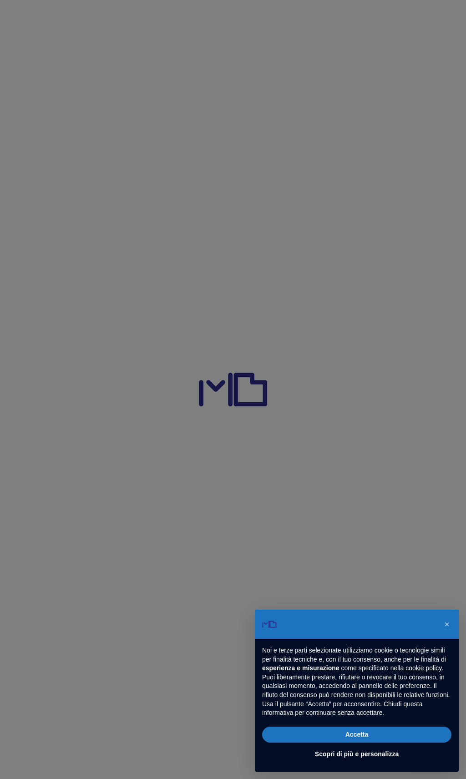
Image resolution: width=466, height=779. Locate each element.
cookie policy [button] (423, 668)
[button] (447, 624)
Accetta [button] (357, 734)
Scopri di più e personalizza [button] (357, 754)
